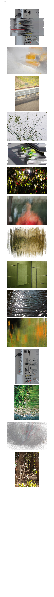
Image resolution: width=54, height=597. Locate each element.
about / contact (46, 1)
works (42, 1)
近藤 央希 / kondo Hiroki (8, 1)
